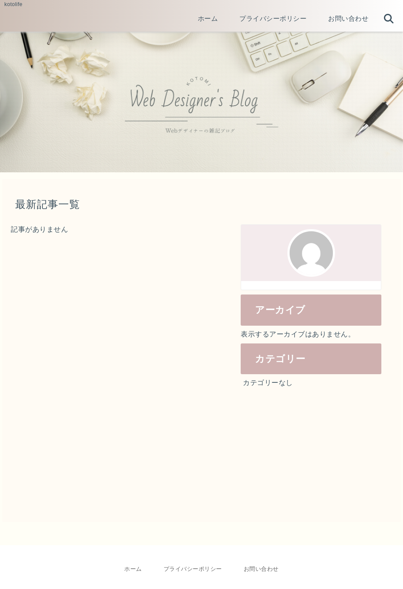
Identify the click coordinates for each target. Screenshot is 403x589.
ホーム (133, 569)
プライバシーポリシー (193, 569)
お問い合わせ (261, 569)
